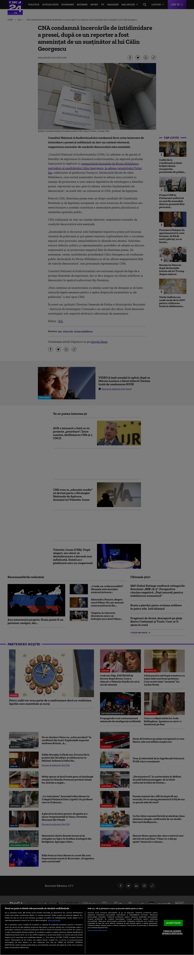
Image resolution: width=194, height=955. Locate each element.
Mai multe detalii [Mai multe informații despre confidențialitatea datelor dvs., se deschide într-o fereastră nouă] (54, 920)
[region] (97, 929)
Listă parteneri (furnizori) (97, 930)
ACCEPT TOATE (173, 923)
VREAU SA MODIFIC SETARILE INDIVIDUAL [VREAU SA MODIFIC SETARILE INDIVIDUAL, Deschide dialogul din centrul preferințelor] (172, 932)
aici (43, 937)
